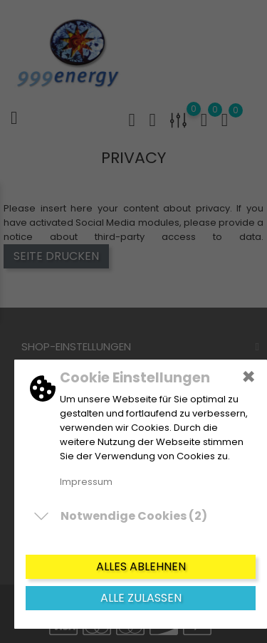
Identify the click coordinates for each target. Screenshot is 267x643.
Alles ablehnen (141, 566)
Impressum (86, 481)
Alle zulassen (141, 598)
